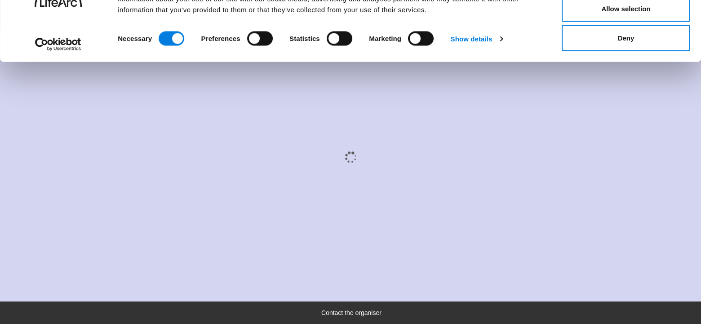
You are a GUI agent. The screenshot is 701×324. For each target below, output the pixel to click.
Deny (626, 82)
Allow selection (625, 53)
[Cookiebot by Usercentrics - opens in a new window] (58, 89)
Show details (471, 83)
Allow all (626, 23)
